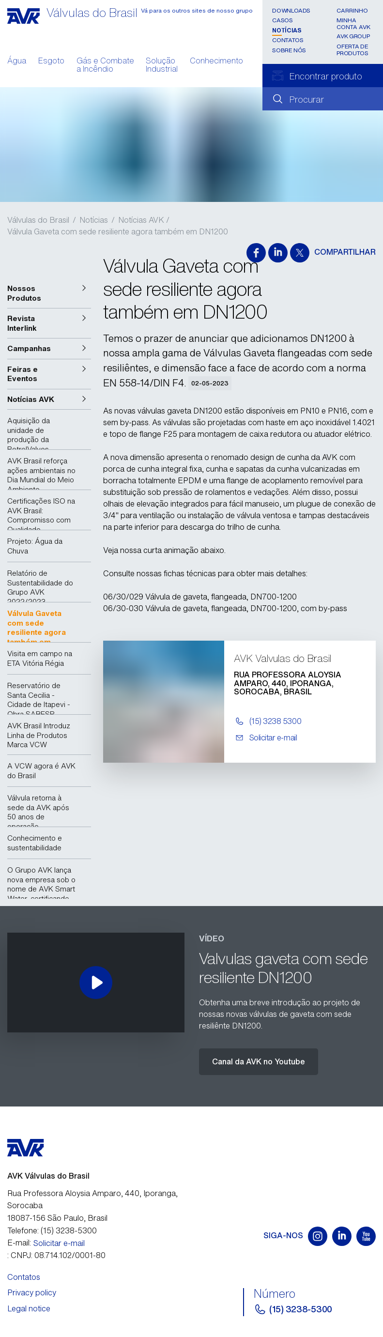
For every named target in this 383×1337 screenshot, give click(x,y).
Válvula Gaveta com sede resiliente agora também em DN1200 (117, 231)
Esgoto (51, 61)
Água (16, 61)
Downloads (291, 10)
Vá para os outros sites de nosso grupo (197, 10)
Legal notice (28, 1308)
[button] (49, 293)
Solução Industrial (162, 66)
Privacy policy (31, 1292)
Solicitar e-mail (59, 1243)
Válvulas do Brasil (38, 220)
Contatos (287, 40)
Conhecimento (216, 61)
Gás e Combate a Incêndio (105, 66)
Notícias (286, 30)
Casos (282, 20)
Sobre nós (289, 50)
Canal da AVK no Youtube (258, 1061)
